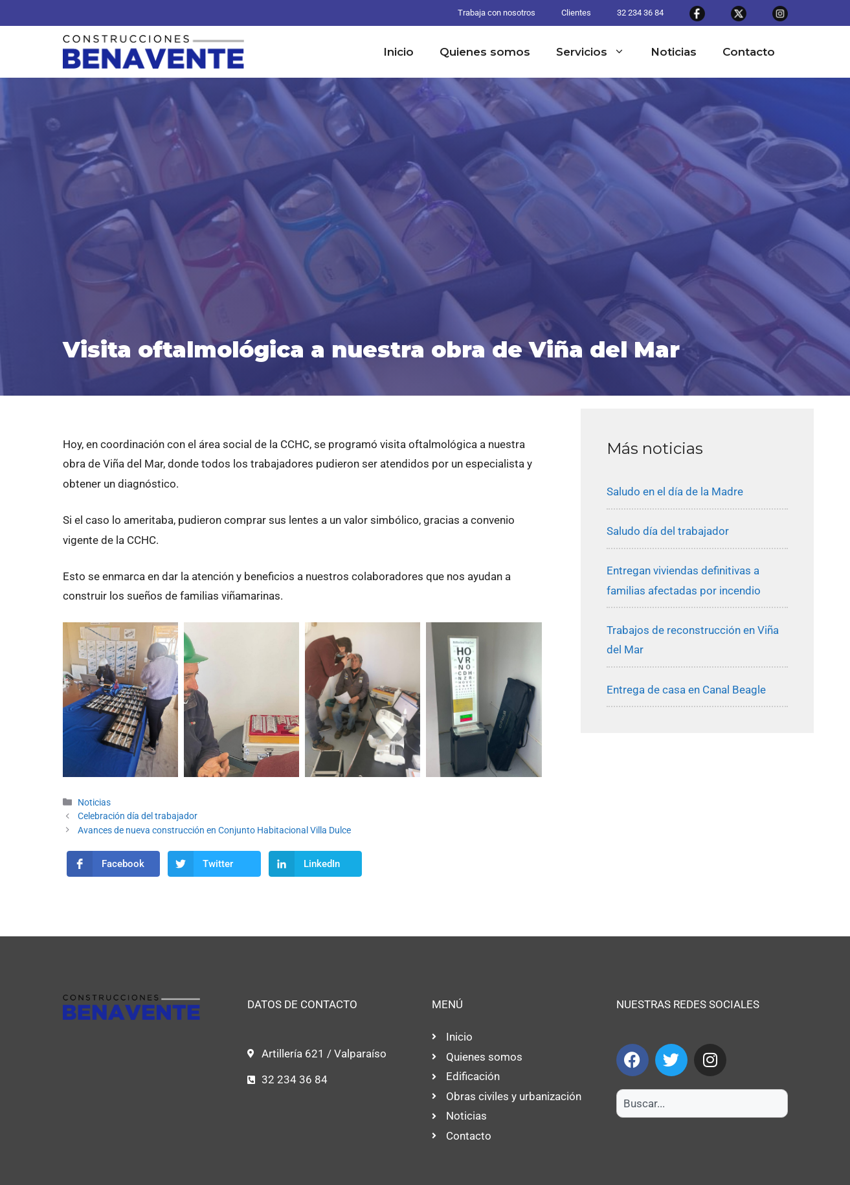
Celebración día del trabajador (137, 816)
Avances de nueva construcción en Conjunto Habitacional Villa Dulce (214, 830)
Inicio (398, 51)
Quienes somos (485, 51)
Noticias (674, 51)
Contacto (748, 51)
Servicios (597, 51)
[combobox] (702, 1103)
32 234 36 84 (640, 12)
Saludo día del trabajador (668, 531)
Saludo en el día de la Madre (675, 491)
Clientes (576, 12)
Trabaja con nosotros (496, 12)
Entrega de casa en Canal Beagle (686, 689)
